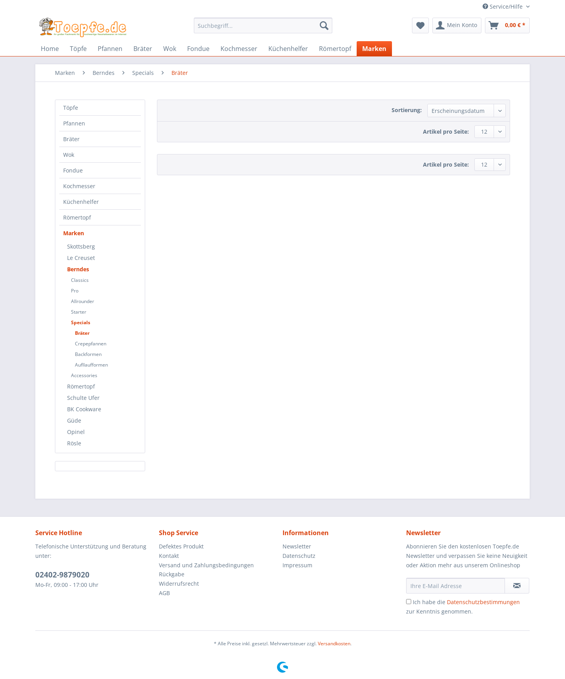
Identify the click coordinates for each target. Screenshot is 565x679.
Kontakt (169, 555)
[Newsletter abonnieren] (517, 586)
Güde (74, 420)
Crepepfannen (90, 343)
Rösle (74, 443)
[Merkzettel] (420, 25)
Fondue (73, 170)
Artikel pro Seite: (446, 131)
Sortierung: (407, 110)
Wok (68, 154)
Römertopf (77, 217)
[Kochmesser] (239, 48)
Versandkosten (334, 643)
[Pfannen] (110, 48)
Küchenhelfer (81, 201)
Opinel (76, 432)
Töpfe (70, 107)
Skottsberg (81, 246)
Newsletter (296, 546)
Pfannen (74, 123)
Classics (80, 280)
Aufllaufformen (91, 364)
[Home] (49, 48)
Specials (80, 322)
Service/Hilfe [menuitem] (503, 6)
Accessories (84, 375)
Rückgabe (171, 574)
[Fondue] (198, 48)
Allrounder (82, 301)
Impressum (297, 565)
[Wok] (170, 48)
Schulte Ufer (83, 397)
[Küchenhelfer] (288, 48)
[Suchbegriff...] (263, 25)
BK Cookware (84, 409)
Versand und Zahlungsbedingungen (206, 565)
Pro (74, 290)
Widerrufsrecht (179, 583)
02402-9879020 (62, 575)
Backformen (88, 354)
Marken (73, 233)
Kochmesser (79, 186)
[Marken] (374, 48)
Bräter (71, 139)
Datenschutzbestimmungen (483, 602)
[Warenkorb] (507, 25)
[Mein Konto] (456, 25)
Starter (78, 312)
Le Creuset (81, 257)
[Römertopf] (335, 48)
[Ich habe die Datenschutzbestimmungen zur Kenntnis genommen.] (408, 601)
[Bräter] (143, 48)
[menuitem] (263, 29)
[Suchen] (324, 25)
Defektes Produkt (181, 546)
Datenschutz (298, 555)
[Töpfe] (78, 48)
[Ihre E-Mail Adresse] (455, 586)
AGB (164, 593)
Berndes (78, 269)
